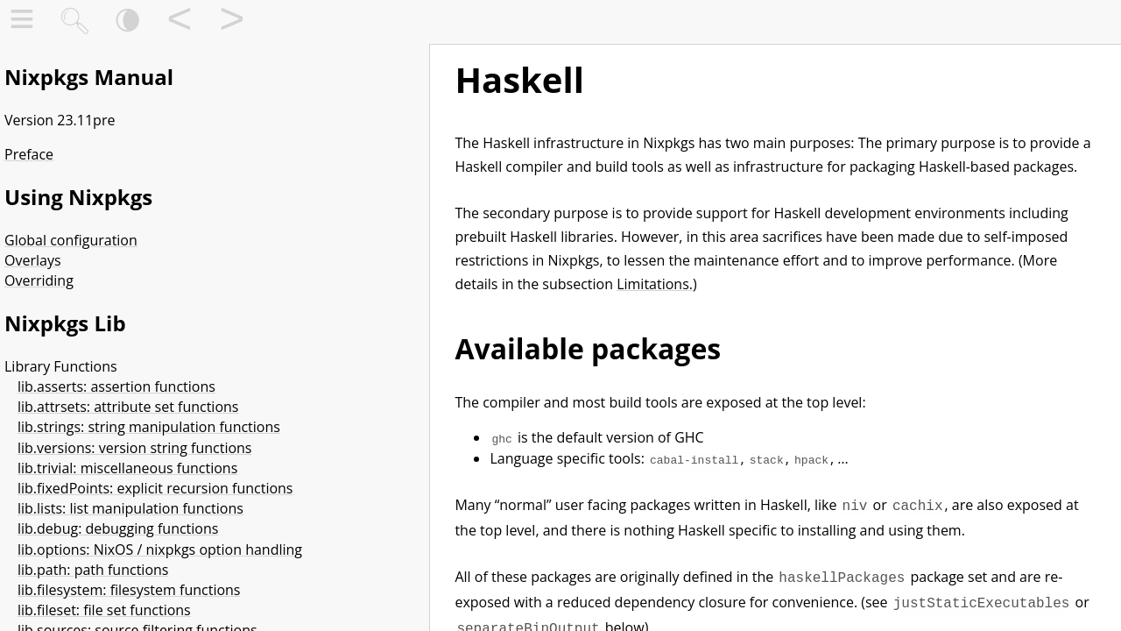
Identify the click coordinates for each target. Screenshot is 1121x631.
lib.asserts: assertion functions (116, 386)
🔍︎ (74, 22)
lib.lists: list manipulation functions (130, 508)
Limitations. (655, 284)
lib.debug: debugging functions (118, 528)
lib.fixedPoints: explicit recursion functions (155, 488)
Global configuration (70, 240)
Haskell (519, 79)
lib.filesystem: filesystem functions (129, 589)
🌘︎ (127, 22)
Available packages (588, 348)
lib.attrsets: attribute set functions (128, 406)
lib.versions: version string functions (134, 447)
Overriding (39, 280)
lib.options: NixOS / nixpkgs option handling (160, 549)
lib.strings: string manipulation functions (149, 426)
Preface (28, 154)
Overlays (32, 260)
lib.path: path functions (93, 569)
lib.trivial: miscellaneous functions (127, 468)
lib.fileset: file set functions (104, 610)
